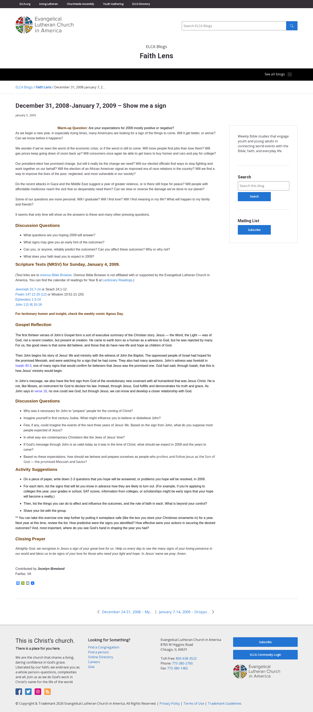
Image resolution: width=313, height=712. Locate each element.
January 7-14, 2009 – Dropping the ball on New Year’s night (184, 611)
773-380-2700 (182, 663)
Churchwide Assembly (80, 4)
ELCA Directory (141, 4)
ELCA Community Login (265, 655)
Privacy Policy (170, 703)
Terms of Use (193, 703)
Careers (94, 662)
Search (244, 177)
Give (91, 667)
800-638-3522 (186, 658)
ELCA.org (25, 4)
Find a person (98, 652)
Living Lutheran (48, 4)
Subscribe (254, 230)
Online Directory (100, 657)
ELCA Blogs (24, 87)
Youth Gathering (113, 4)
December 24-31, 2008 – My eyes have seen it (127, 611)
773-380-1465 (177, 668)
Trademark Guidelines (224, 703)
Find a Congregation (103, 647)
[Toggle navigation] (277, 74)
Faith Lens (43, 87)
